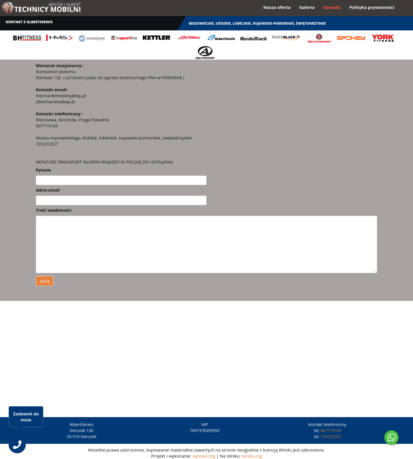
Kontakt (332, 7)
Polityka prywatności (371, 7)
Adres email (48, 190)
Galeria (307, 7)
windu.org (252, 456)
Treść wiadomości (53, 210)
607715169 (331, 430)
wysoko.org (203, 456)
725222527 (331, 436)
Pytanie (43, 170)
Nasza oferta (277, 7)
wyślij (45, 281)
